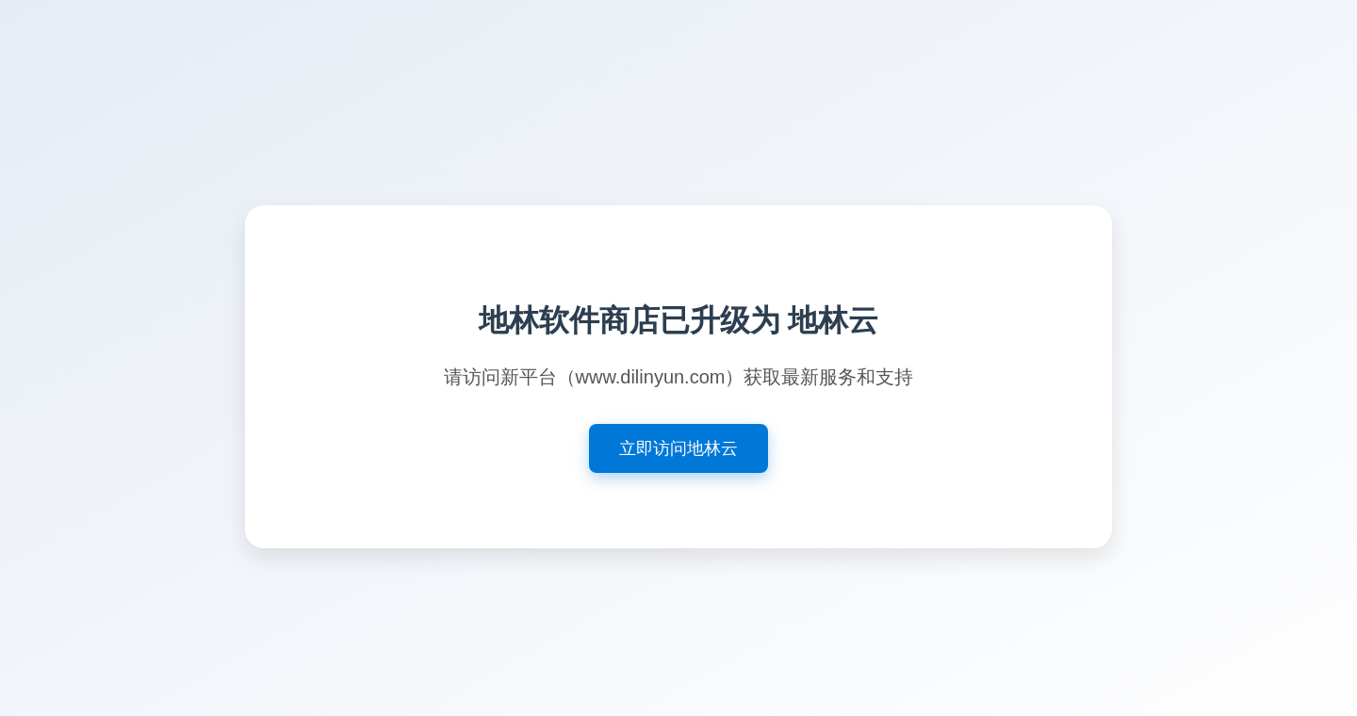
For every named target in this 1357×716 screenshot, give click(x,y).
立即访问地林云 (678, 448)
